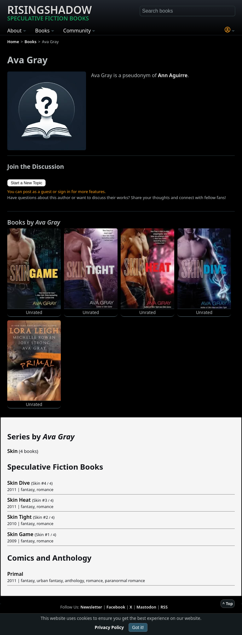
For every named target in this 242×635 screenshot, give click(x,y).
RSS (164, 607)
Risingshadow (49, 12)
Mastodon (146, 607)
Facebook (116, 607)
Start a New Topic (26, 182)
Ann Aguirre (172, 75)
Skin (12, 451)
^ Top (227, 603)
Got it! (138, 627)
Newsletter (91, 607)
